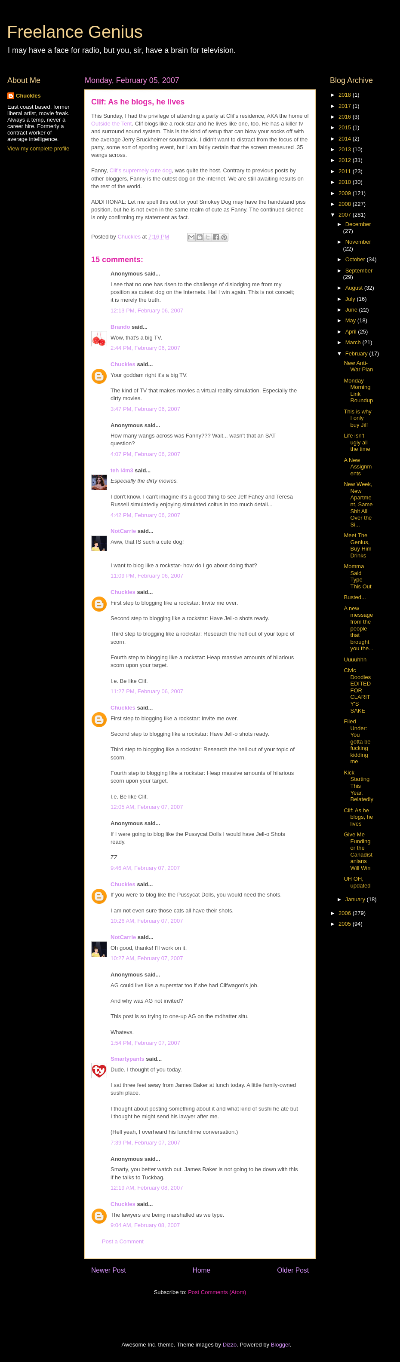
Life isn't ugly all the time (357, 442)
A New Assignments (358, 467)
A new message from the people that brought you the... (358, 628)
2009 (345, 193)
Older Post (293, 1270)
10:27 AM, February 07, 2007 (147, 958)
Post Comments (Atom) (217, 1292)
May (351, 320)
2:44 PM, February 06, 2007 (145, 348)
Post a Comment (123, 1241)
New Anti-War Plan (358, 366)
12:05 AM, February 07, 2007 (147, 807)
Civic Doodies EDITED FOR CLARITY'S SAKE (357, 690)
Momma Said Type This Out (357, 576)
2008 (345, 204)
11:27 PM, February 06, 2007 (147, 691)
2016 (345, 116)
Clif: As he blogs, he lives (358, 817)
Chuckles (123, 364)
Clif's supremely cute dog (140, 170)
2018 (345, 95)
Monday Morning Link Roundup (358, 390)
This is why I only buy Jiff (357, 418)
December (358, 224)
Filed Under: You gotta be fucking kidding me (357, 741)
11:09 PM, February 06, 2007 (147, 575)
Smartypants (128, 1059)
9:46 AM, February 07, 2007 (145, 868)
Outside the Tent (111, 123)
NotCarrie (123, 531)
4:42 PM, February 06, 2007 (145, 515)
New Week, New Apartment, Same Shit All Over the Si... (358, 504)
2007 (345, 214)
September (359, 270)
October (356, 259)
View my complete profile (38, 148)
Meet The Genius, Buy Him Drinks (357, 545)
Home (202, 1270)
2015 (345, 127)
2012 (345, 160)
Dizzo (230, 1344)
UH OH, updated (357, 882)
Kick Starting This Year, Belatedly (358, 785)
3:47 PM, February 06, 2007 (145, 409)
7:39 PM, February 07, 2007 (145, 1142)
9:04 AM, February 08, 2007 (145, 1225)
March (354, 342)
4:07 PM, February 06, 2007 (145, 454)
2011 (345, 171)
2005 (345, 924)
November (358, 242)
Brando (120, 327)
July (351, 299)
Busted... (355, 597)
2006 (345, 913)
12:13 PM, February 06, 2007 (147, 310)
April (351, 331)
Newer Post (108, 1270)
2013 (345, 149)
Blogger (280, 1344)
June (352, 309)
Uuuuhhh (355, 659)
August (354, 288)
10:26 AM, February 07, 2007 (147, 921)
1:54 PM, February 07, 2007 (145, 1043)
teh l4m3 (122, 470)
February (357, 353)
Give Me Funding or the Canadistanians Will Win (358, 851)
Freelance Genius (75, 31)
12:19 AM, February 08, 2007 (147, 1187)
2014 (345, 138)
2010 (345, 182)
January (356, 899)
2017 (345, 106)
